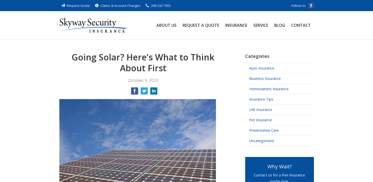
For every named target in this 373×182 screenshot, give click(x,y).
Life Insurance (260, 109)
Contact (301, 25)
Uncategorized (261, 140)
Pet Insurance (260, 120)
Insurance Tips (261, 99)
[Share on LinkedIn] (153, 92)
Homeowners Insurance (269, 88)
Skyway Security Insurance (93, 25)
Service (260, 25)
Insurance (236, 25)
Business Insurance (265, 78)
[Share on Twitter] (144, 92)
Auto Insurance (261, 68)
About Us (166, 25)
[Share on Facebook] (134, 92)
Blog (279, 25)
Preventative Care (264, 130)
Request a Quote (201, 25)
